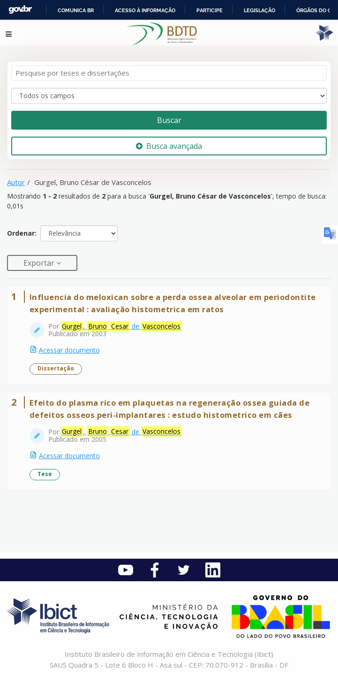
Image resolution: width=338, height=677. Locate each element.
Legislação (259, 10)
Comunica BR (76, 10)
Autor (16, 182)
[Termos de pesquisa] (169, 73)
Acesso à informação (145, 10)
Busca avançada (169, 146)
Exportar (39, 263)
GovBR (20, 9)
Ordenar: (22, 233)
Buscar (169, 120)
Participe (209, 10)
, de (121, 326)
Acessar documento (69, 350)
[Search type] (169, 96)
